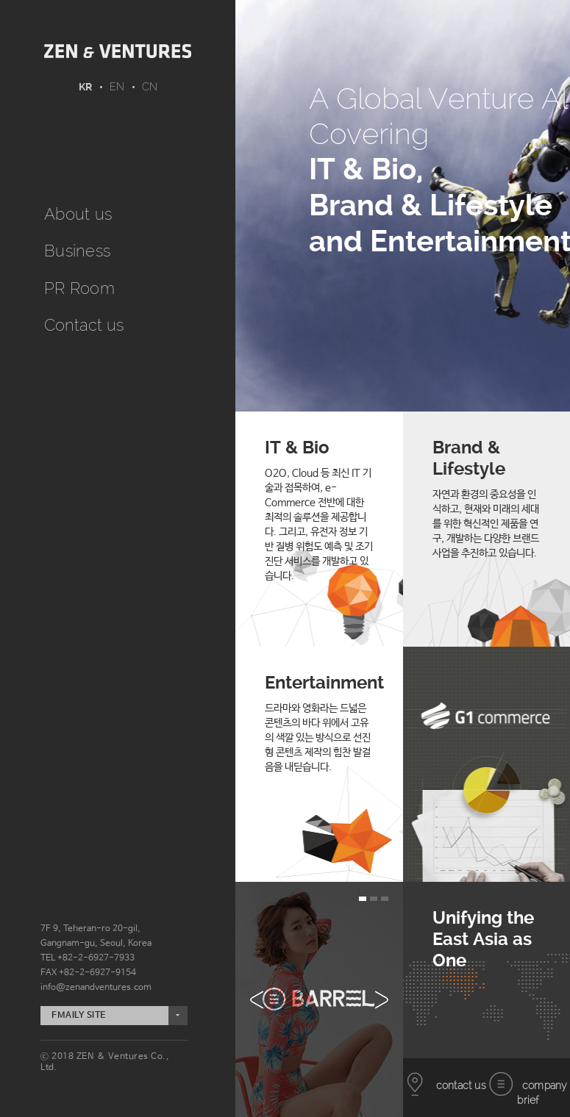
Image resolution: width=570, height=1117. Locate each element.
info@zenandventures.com (96, 988)
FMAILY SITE (78, 1015)
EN (117, 87)
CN (149, 87)
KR (85, 87)
